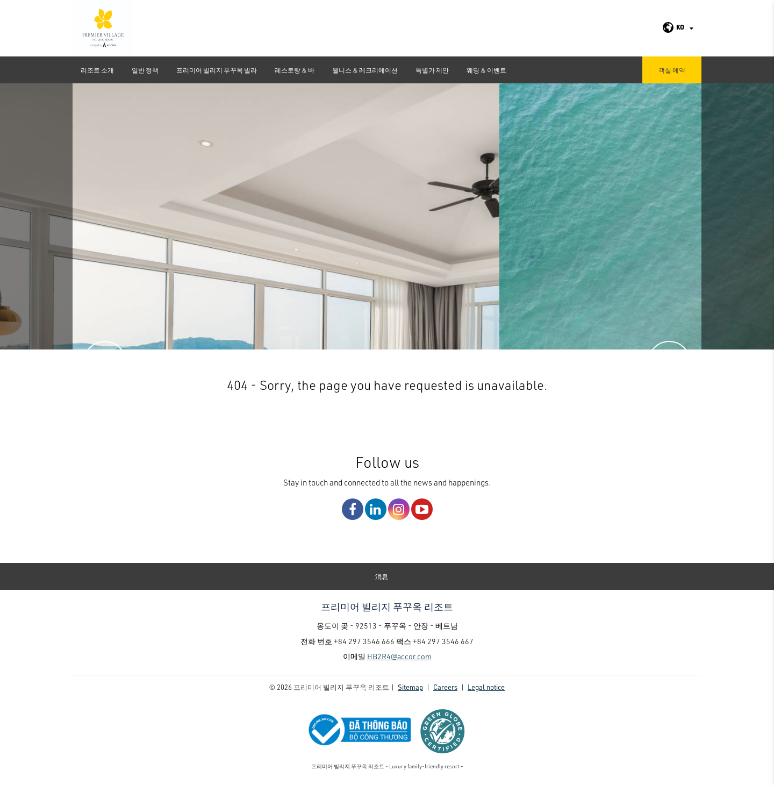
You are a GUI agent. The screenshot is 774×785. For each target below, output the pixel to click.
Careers (445, 686)
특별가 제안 (432, 70)
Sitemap (410, 686)
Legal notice (486, 686)
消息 (381, 576)
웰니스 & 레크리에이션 (365, 70)
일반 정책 (145, 70)
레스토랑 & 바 (294, 70)
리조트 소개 (97, 70)
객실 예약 (671, 70)
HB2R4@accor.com (399, 656)
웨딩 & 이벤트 (486, 70)
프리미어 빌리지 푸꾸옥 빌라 (216, 70)
